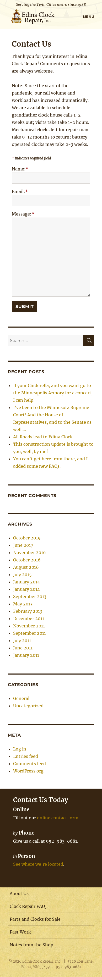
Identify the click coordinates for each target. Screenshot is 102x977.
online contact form (57, 817)
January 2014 (26, 589)
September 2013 (29, 596)
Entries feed (25, 756)
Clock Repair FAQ (27, 906)
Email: (20, 191)
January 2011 (26, 655)
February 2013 (27, 611)
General (21, 698)
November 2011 (29, 625)
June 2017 (23, 545)
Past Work (20, 932)
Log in (19, 749)
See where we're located (38, 864)
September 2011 (29, 633)
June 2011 (23, 647)
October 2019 (27, 537)
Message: (23, 214)
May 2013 (23, 603)
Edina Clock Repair (37, 961)
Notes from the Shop (31, 944)
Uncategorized (28, 705)
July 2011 (22, 640)
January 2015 (26, 581)
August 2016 (26, 567)
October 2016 (27, 559)
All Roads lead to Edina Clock (43, 436)
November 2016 (29, 552)
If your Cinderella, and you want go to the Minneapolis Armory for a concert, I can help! (53, 393)
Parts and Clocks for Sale (35, 919)
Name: (20, 169)
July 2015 (22, 574)
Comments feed (29, 763)
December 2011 (28, 618)
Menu (88, 16)
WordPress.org (28, 771)
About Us (19, 893)
